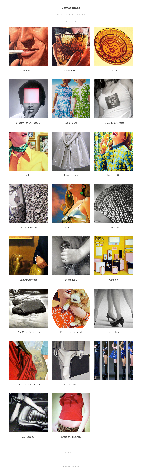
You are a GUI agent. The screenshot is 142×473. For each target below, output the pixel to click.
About (69, 14)
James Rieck (71, 7)
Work (59, 14)
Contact (81, 14)
